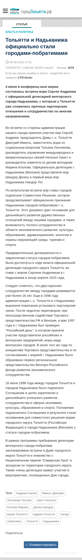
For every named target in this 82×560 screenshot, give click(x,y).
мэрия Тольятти (17, 514)
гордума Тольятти (43, 514)
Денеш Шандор (43, 507)
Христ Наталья (46, 500)
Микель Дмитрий (53, 493)
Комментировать (41, 545)
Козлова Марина (17, 507)
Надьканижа (51, 521)
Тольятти (32, 521)
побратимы (14, 521)
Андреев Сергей (26, 493)
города (64, 514)
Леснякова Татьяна (19, 500)
